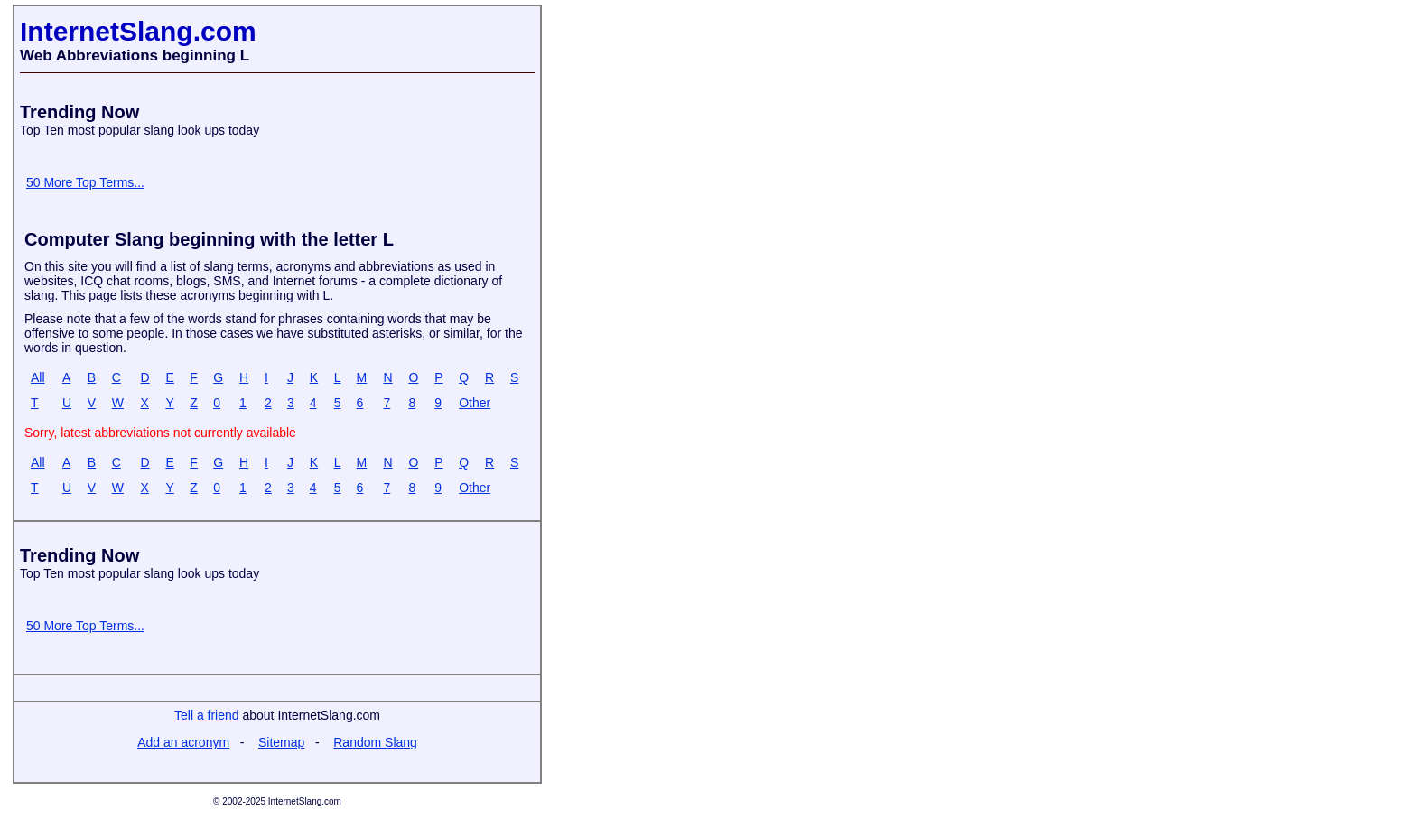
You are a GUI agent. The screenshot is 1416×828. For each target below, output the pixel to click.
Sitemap (281, 742)
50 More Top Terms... (85, 182)
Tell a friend (206, 715)
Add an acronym (183, 742)
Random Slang (375, 742)
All (38, 377)
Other (474, 402)
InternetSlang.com (138, 31)
